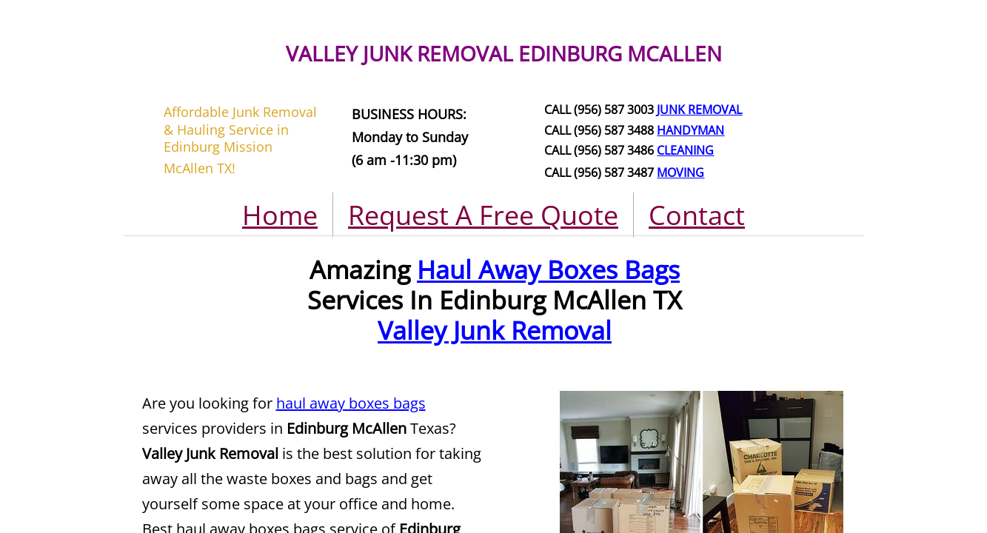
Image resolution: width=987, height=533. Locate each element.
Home (280, 215)
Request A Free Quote (483, 215)
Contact (697, 215)
